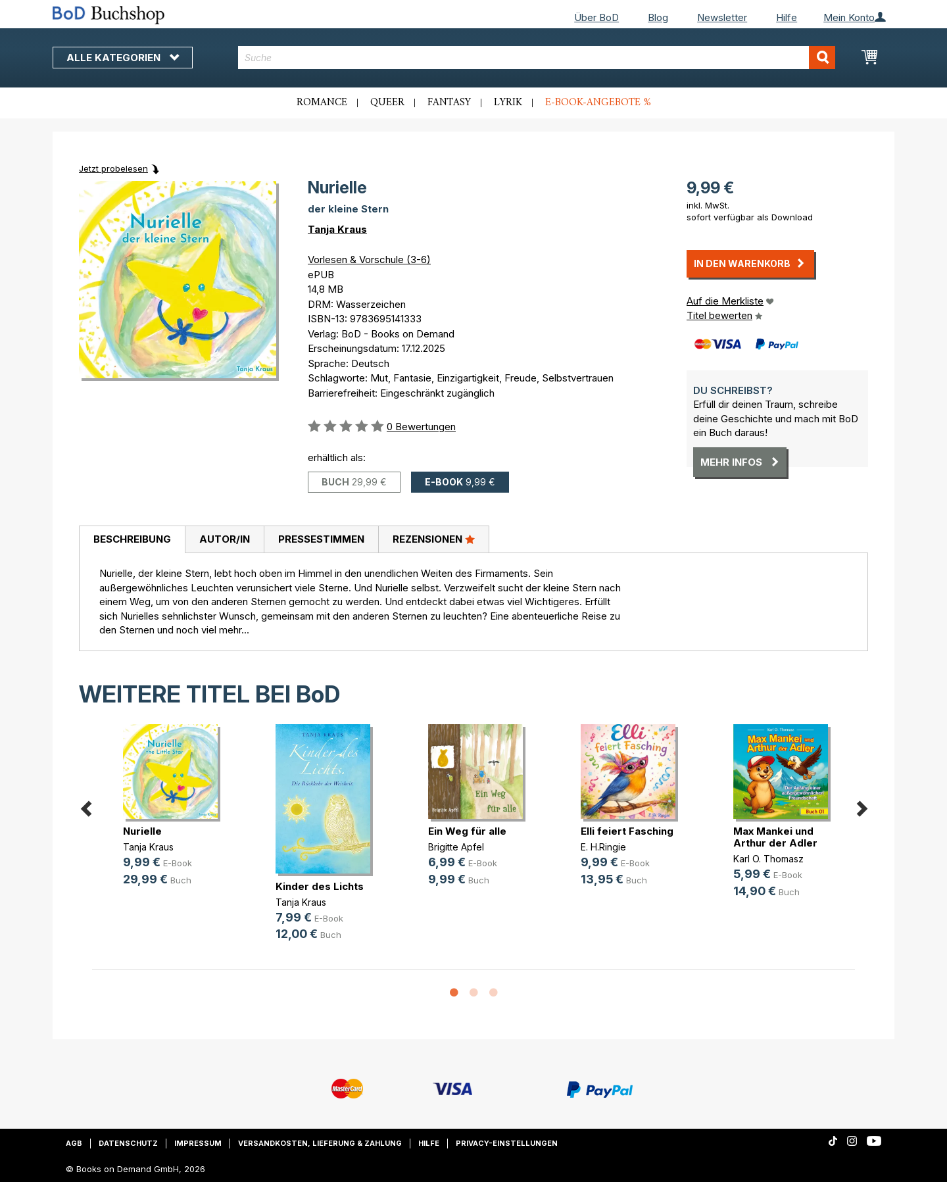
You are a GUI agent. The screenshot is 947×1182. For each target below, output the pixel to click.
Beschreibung (132, 539)
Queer (387, 102)
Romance (322, 102)
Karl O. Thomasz (768, 858)
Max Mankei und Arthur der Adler (775, 837)
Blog (658, 17)
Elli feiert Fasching (627, 831)
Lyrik (508, 102)
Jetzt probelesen (113, 168)
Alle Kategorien (122, 57)
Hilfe (786, 17)
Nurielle (142, 831)
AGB (74, 1143)
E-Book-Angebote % (598, 102)
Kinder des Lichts (320, 886)
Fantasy (449, 102)
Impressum (198, 1143)
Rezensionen (434, 538)
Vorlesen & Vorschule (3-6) (369, 259)
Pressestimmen (321, 539)
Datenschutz (128, 1143)
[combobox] (537, 57)
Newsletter (722, 17)
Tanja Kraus (337, 229)
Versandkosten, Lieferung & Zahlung (320, 1143)
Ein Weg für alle (467, 831)
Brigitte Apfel (456, 846)
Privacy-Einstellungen (507, 1143)
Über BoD (596, 17)
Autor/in (224, 539)
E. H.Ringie (603, 846)
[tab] (132, 540)
